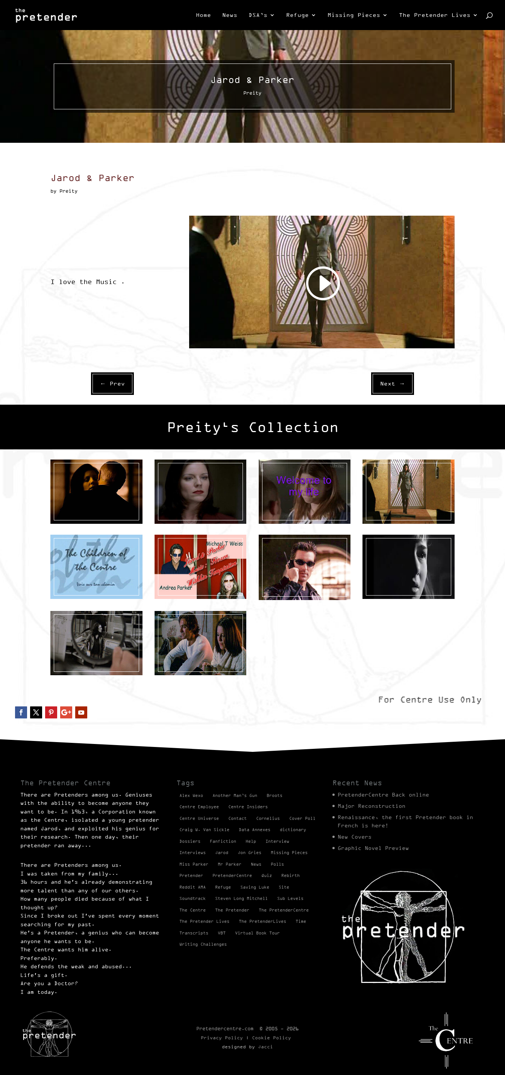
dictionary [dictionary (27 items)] (293, 829)
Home (203, 15)
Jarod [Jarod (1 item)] (221, 852)
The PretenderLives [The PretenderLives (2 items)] (262, 921)
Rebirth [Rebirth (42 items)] (290, 875)
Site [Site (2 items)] (284, 887)
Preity (58, 530)
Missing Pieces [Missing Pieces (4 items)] (289, 852)
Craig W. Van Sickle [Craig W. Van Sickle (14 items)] (204, 829)
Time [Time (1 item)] (301, 921)
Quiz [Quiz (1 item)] (266, 875)
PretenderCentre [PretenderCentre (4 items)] (232, 875)
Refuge (297, 15)
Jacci (265, 1046)
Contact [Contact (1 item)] (237, 818)
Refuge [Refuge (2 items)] (223, 887)
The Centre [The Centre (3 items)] (192, 910)
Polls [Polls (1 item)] (277, 864)
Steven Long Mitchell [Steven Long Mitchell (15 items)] (241, 898)
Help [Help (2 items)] (251, 841)
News (229, 15)
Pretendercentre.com (224, 1028)
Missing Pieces (354, 15)
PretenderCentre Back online (383, 795)
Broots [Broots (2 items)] (274, 795)
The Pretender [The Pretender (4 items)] (232, 910)
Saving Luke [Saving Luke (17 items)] (254, 887)
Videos (78, 530)
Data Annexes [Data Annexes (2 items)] (254, 829)
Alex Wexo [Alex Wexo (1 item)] (191, 795)
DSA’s (258, 15)
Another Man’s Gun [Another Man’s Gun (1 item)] (234, 795)
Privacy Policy (222, 1037)
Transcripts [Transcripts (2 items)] (193, 933)
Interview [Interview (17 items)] (277, 841)
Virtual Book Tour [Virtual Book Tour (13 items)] (257, 933)
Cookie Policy (271, 1037)
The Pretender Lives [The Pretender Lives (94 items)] (204, 921)
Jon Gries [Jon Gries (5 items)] (249, 852)
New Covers (355, 837)
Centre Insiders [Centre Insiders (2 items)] (248, 806)
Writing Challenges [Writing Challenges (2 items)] (203, 944)
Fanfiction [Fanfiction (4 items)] (223, 841)
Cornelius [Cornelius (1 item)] (268, 818)
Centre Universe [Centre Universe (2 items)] (199, 818)
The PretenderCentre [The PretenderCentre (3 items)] (284, 910)
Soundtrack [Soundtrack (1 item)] (192, 898)
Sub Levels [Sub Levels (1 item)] (290, 898)
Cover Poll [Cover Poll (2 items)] (302, 818)
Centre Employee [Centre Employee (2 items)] (199, 806)
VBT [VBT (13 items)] (222, 933)
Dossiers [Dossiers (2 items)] (189, 841)
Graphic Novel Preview (373, 848)
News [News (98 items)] (256, 864)
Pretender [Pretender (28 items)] (191, 875)
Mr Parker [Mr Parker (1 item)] (229, 864)
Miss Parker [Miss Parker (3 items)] (193, 864)
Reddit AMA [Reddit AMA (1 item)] (192, 887)
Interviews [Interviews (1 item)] (192, 852)
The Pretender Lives (434, 15)
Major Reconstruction (371, 806)
